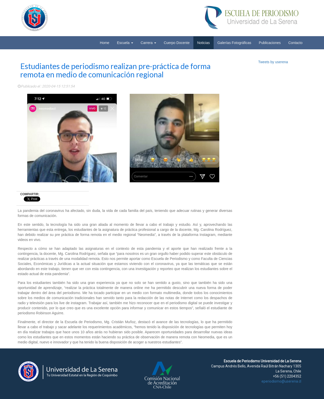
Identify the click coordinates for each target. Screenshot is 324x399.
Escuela (125, 43)
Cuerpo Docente (177, 43)
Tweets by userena (273, 62)
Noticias (203, 43)
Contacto (295, 43)
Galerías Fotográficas (234, 43)
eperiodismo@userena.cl (281, 381)
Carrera (148, 43)
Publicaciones (270, 43)
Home (104, 43)
